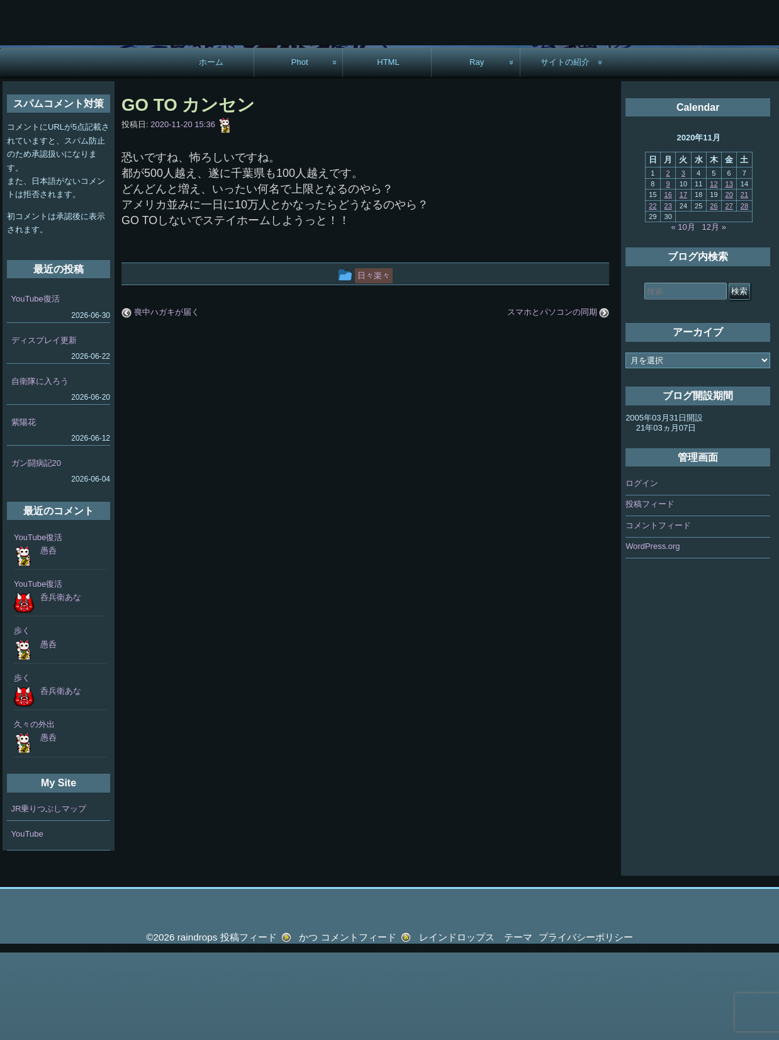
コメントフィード (658, 613)
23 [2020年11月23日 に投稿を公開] (668, 293)
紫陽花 (23, 509)
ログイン (641, 570)
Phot (299, 149)
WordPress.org (652, 634)
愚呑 (48, 638)
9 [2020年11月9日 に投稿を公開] (668, 271)
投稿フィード (650, 592)
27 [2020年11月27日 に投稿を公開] (729, 293)
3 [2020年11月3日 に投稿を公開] (683, 260)
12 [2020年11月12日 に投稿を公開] (713, 271)
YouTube (27, 921)
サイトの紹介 (565, 149)
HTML (388, 149)
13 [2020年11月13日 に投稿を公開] (729, 271)
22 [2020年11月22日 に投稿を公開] (652, 293)
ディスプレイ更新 (44, 427)
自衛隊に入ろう (40, 468)
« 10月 (683, 314)
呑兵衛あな (60, 684)
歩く (22, 718)
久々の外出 (34, 812)
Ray (476, 149)
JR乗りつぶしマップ (49, 896)
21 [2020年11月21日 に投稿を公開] (744, 282)
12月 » (714, 314)
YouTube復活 (35, 387)
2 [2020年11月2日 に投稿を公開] (668, 260)
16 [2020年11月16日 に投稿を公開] (668, 282)
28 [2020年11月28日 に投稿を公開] (744, 293)
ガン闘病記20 (36, 550)
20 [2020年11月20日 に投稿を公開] (729, 282)
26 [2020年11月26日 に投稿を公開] (713, 293)
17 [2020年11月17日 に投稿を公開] (683, 282)
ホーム (211, 149)
